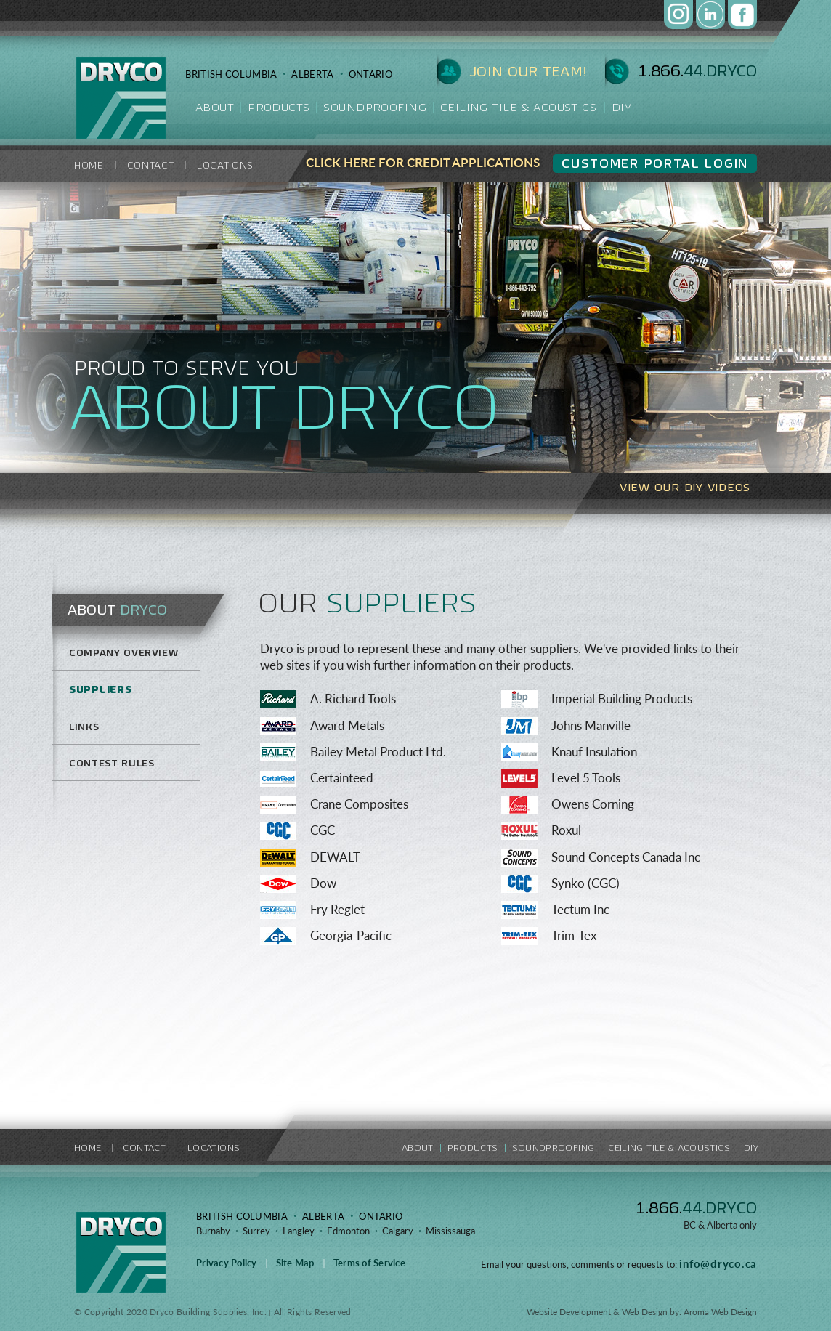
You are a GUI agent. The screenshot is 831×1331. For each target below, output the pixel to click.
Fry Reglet (337, 909)
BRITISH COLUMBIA (231, 74)
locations (225, 165)
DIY (621, 107)
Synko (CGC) (585, 883)
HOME (89, 165)
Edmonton (348, 1231)
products (278, 107)
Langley (299, 1231)
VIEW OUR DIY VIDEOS (685, 487)
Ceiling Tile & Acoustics (518, 107)
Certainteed (341, 777)
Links (84, 727)
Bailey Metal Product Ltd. (378, 751)
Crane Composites (359, 804)
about (214, 107)
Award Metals (347, 725)
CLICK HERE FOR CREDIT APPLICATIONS (423, 162)
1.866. (696, 1208)
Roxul (566, 830)
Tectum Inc (580, 909)
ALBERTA (312, 74)
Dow (323, 883)
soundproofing (374, 107)
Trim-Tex (573, 935)
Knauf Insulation (594, 751)
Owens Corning (592, 804)
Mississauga (450, 1231)
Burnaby (213, 1231)
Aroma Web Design (720, 1311)
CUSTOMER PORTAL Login (655, 163)
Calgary (397, 1231)
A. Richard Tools (353, 698)
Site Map (295, 1263)
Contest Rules (111, 763)
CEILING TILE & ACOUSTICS (669, 1147)
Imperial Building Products (621, 698)
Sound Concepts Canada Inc (625, 857)
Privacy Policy (226, 1263)
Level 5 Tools (585, 777)
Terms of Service (369, 1263)
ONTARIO (370, 74)
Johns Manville (591, 725)
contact (150, 165)
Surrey (256, 1231)
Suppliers (100, 689)
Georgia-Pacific (351, 935)
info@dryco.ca (718, 1263)
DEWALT (335, 857)
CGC (322, 830)
